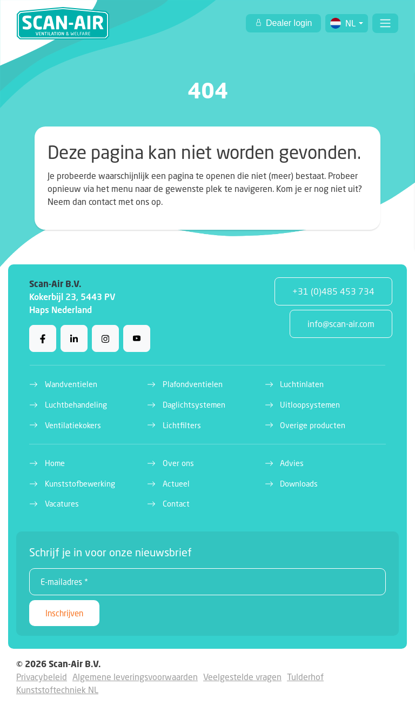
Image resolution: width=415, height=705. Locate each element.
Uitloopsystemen (310, 404)
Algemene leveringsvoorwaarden (135, 676)
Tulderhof (305, 676)
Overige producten (312, 425)
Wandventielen (71, 384)
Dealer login (288, 23)
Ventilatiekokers (73, 425)
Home (55, 463)
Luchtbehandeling (76, 404)
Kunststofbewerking (80, 483)
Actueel (176, 483)
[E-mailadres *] (207, 581)
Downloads (299, 483)
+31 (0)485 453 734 (333, 291)
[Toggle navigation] (385, 23)
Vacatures (62, 503)
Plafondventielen (193, 384)
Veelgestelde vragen (242, 676)
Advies (292, 463)
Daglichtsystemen (194, 404)
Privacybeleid (41, 676)
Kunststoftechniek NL (57, 689)
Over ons (178, 463)
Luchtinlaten (302, 384)
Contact (176, 503)
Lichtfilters (182, 425)
